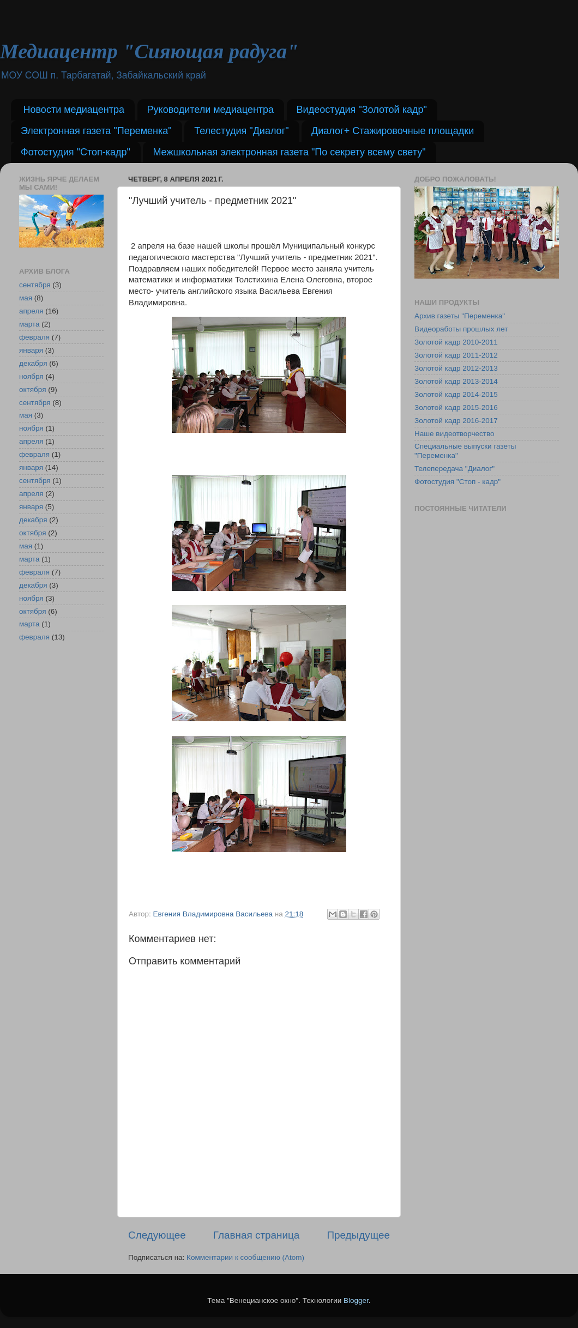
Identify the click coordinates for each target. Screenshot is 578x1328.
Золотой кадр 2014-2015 (456, 394)
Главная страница (256, 1235)
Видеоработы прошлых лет (461, 329)
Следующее (157, 1235)
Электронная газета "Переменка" (96, 130)
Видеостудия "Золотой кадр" (362, 109)
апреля (31, 311)
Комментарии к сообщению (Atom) (245, 1257)
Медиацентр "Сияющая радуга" (149, 51)
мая (25, 298)
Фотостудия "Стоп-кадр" (75, 152)
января (31, 350)
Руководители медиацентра (210, 109)
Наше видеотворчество (454, 434)
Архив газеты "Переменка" (459, 316)
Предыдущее (358, 1235)
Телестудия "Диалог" (241, 130)
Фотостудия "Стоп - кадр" (457, 482)
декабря (33, 363)
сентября (35, 285)
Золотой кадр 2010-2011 (456, 342)
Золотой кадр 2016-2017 (456, 420)
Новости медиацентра (74, 109)
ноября (31, 376)
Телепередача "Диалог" (454, 468)
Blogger (356, 1300)
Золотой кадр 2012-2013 (456, 368)
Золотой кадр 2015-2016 (456, 407)
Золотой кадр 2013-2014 (456, 381)
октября (32, 389)
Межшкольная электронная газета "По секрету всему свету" (289, 152)
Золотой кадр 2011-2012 (456, 355)
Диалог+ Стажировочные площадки (392, 130)
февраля (34, 337)
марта (29, 324)
